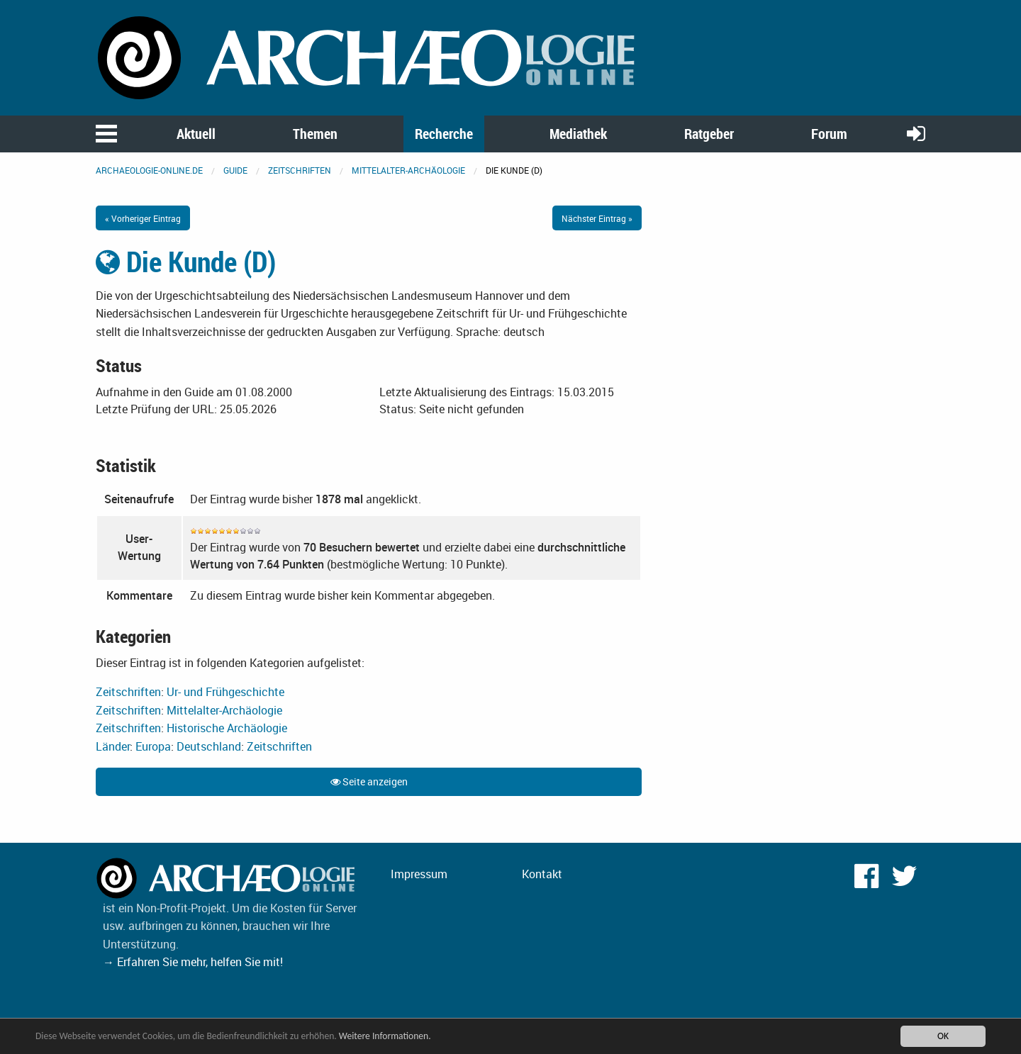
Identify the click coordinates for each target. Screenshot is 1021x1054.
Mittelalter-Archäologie (408, 170)
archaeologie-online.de (149, 170)
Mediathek (578, 133)
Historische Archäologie (227, 728)
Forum (829, 133)
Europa (153, 746)
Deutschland (209, 746)
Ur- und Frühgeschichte (225, 692)
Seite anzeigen (369, 781)
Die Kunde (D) (186, 261)
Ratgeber (709, 133)
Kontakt (542, 874)
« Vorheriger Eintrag (143, 218)
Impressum (419, 874)
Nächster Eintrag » (597, 218)
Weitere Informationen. (385, 1037)
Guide (235, 170)
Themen (315, 133)
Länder (113, 746)
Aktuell (196, 133)
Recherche (444, 133)
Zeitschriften (299, 170)
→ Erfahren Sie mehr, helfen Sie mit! (193, 962)
